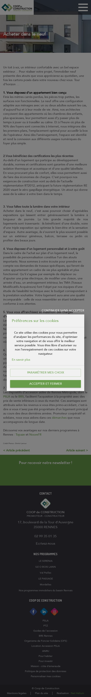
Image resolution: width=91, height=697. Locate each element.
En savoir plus (21, 359)
